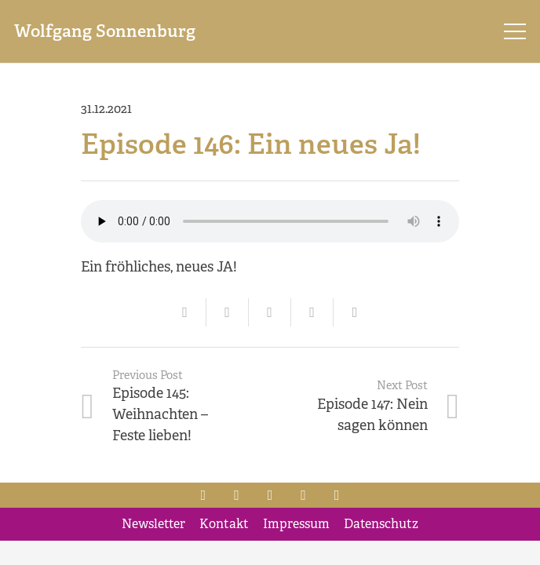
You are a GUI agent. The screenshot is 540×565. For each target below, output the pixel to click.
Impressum (296, 524)
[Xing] (303, 495)
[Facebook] (203, 495)
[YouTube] (337, 495)
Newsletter (153, 524)
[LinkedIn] (270, 495)
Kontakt (224, 524)
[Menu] (515, 31)
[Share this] (227, 312)
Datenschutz (381, 524)
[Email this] (185, 312)
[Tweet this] (270, 312)
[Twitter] (236, 495)
